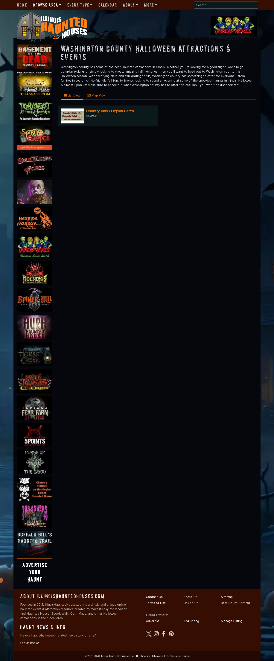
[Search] (226, 5)
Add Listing (191, 621)
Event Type (78, 4)
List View (72, 95)
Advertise (152, 621)
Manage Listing (231, 621)
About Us (190, 597)
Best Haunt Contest (235, 603)
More (149, 4)
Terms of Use (156, 603)
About (129, 4)
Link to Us (190, 603)
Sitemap (227, 597)
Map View (96, 95)
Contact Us (154, 597)
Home (22, 4)
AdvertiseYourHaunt (34, 572)
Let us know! (29, 643)
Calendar (107, 4)
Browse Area (45, 4)
